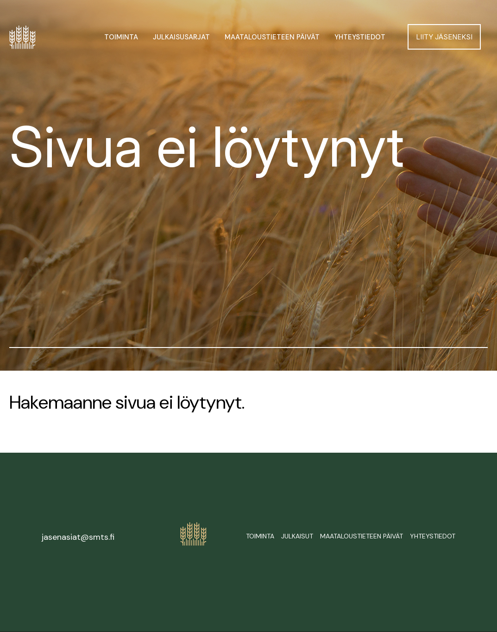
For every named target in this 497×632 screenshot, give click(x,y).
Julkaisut (297, 536)
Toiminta (121, 37)
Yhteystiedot (359, 37)
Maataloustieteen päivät (272, 37)
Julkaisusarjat (181, 37)
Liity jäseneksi (444, 36)
